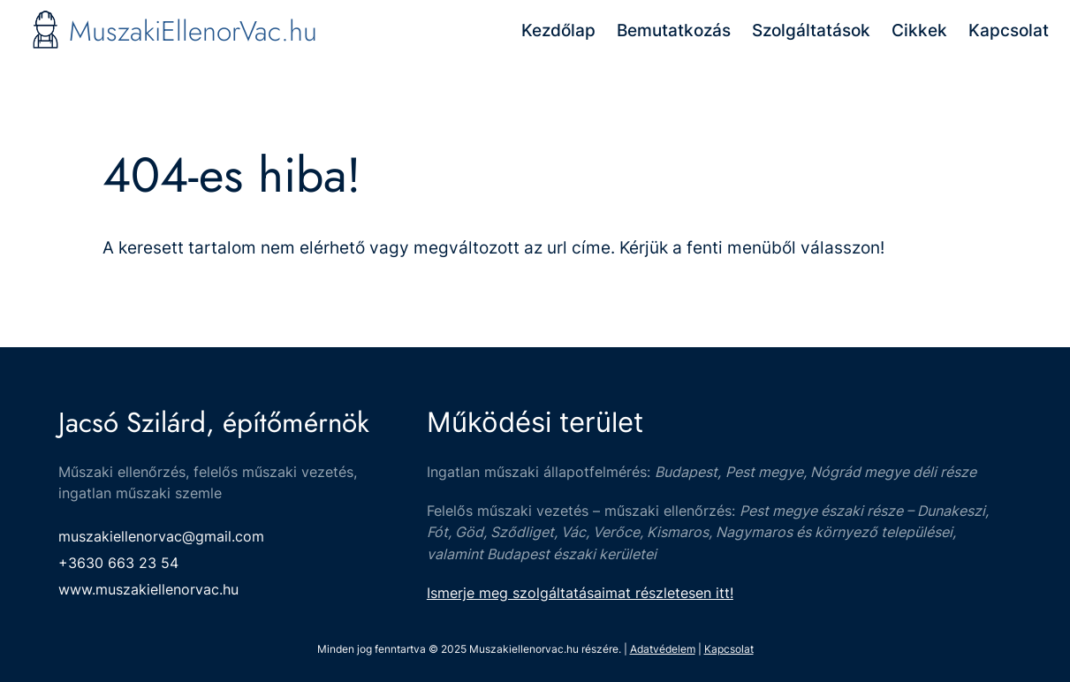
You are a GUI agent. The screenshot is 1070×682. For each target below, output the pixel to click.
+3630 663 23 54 (118, 563)
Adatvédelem (662, 648)
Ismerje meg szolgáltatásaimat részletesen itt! (580, 593)
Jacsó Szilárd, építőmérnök (213, 422)
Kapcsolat (729, 648)
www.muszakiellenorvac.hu (148, 589)
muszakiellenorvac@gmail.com (161, 536)
